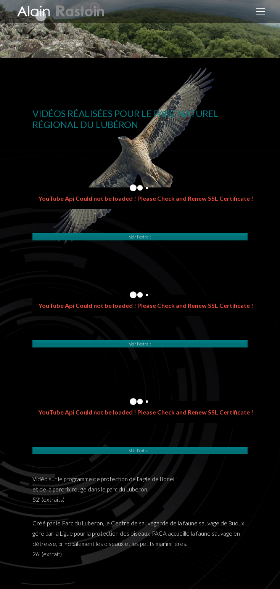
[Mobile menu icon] (260, 11)
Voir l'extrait (140, 236)
